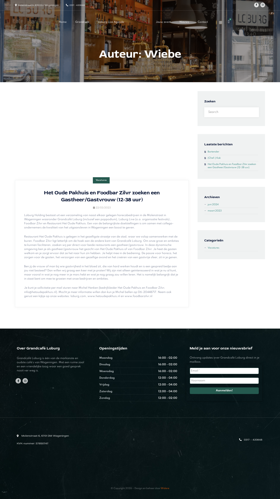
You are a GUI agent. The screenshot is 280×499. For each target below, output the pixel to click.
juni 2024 (213, 204)
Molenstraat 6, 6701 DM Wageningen (38, 5)
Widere (165, 488)
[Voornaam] (224, 381)
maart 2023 (215, 211)
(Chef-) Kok (214, 158)
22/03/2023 (102, 208)
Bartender (213, 152)
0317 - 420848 (77, 5)
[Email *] (224, 371)
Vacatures (101, 180)
